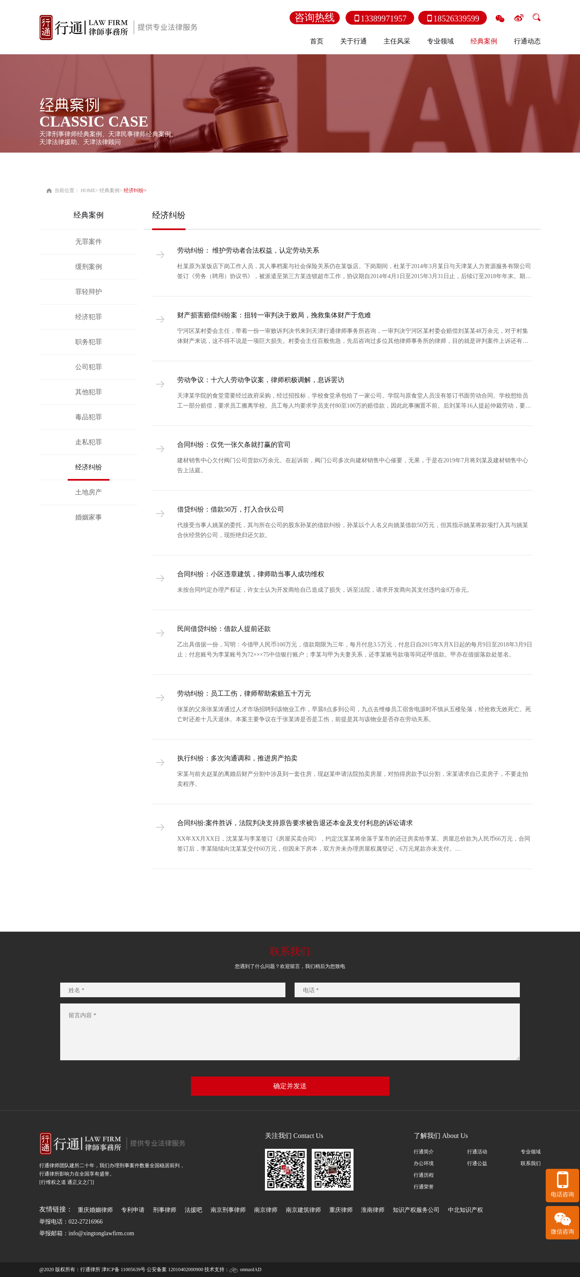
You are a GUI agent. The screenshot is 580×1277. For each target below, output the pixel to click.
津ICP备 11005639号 (123, 1269)
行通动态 (527, 41)
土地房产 (88, 492)
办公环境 (424, 1163)
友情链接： (56, 1209)
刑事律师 (164, 1210)
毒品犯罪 (88, 417)
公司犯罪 (88, 366)
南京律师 (265, 1210)
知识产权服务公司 (416, 1210)
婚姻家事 (88, 517)
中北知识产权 (465, 1210)
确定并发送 (290, 1086)
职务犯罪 (88, 341)
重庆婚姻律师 (95, 1210)
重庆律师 (341, 1210)
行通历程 (424, 1175)
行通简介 (424, 1152)
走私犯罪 (88, 442)
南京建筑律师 (303, 1210)
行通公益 (477, 1163)
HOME (88, 190)
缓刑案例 (88, 266)
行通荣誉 (424, 1187)
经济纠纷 (134, 190)
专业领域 (531, 1152)
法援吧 (193, 1210)
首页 (316, 41)
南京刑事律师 (228, 1210)
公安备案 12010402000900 (175, 1269)
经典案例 (109, 190)
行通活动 (477, 1152)
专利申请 (133, 1210)
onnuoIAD (250, 1269)
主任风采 (397, 41)
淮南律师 (372, 1210)
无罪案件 (88, 241)
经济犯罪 (88, 316)
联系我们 (531, 1163)
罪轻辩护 (88, 291)
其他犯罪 (88, 391)
